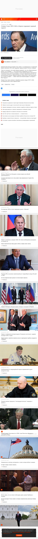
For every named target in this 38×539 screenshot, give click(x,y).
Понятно (19, 535)
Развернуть (4, 181)
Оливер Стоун (7, 84)
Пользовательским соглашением (18, 532)
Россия (13, 84)
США (2, 84)
